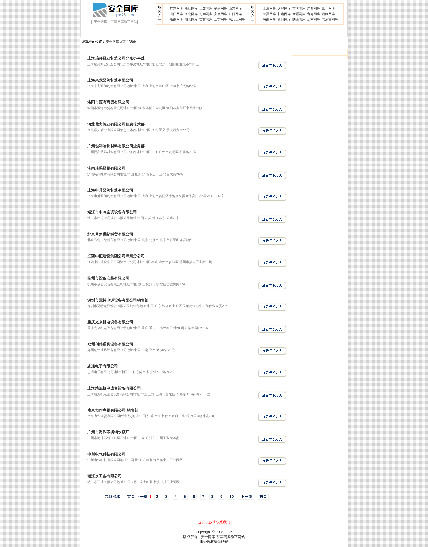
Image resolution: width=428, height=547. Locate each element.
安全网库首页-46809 (121, 42)
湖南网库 (176, 19)
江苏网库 (205, 8)
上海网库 (269, 8)
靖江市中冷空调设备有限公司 (112, 212)
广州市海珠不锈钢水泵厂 (108, 432)
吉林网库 (205, 19)
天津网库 (284, 8)
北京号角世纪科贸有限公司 (110, 234)
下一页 (246, 496)
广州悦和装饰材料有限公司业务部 (116, 146)
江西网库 (235, 14)
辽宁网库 (220, 19)
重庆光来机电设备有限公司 (110, 322)
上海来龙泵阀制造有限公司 (110, 80)
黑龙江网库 (237, 19)
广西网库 (313, 8)
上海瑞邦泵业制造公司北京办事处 (116, 58)
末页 (263, 496)
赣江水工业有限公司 (104, 476)
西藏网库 (328, 14)
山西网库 (176, 14)
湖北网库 (191, 19)
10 (232, 496)
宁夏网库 (269, 14)
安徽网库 (220, 14)
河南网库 (205, 14)
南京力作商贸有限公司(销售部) (113, 410)
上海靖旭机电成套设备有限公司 (114, 388)
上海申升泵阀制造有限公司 (110, 190)
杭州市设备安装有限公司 (108, 278)
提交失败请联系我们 (214, 522)
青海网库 (313, 14)
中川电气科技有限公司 (106, 454)
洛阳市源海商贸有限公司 (108, 102)
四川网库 (328, 8)
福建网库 (220, 8)
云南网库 (313, 19)
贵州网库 (284, 19)
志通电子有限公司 (102, 366)
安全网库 (208, 537)
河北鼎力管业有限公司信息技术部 (116, 124)
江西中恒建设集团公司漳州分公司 (116, 256)
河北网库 (191, 14)
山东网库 (235, 8)
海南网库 (269, 19)
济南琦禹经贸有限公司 (106, 168)
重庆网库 (298, 8)
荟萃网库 (223, 537)
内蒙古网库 (330, 19)
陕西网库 (298, 19)
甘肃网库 (284, 14)
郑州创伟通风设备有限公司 (110, 344)
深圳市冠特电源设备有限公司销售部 (117, 300)
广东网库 (176, 8)
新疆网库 (298, 14)
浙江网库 (191, 8)
